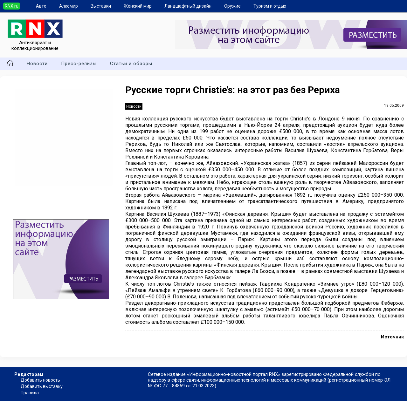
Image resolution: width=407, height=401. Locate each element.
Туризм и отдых (269, 6)
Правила (30, 392)
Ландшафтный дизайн (187, 6)
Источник (392, 337)
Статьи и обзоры (131, 63)
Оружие (232, 6)
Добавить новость (40, 380)
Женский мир (138, 6)
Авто (41, 6)
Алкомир (68, 6)
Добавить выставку (42, 386)
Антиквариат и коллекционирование (35, 42)
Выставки (101, 6)
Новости (37, 63)
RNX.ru (11, 6)
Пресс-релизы (79, 63)
